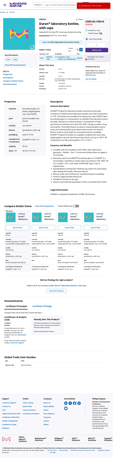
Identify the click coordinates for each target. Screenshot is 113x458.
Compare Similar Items (13, 81)
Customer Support (17, 343)
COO (15, 59)
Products (3, 12)
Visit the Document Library (44, 331)
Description (8, 77)
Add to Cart (97, 50)
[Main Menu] (5, 4)
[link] (11, 402)
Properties (7, 74)
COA (8, 59)
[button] (96, 39)
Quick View (17, 227)
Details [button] (95, 33)
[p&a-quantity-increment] (106, 45)
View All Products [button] (56, 291)
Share (79, 19)
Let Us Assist (91, 79)
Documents (22, 335)
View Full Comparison (44, 206)
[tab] (4, 12)
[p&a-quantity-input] (97, 45)
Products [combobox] (38, 5)
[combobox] (61, 4)
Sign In (45, 42)
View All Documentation (15, 65)
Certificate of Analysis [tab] (16, 306)
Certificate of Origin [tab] (42, 306)
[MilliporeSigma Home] (18, 5)
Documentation (10, 84)
